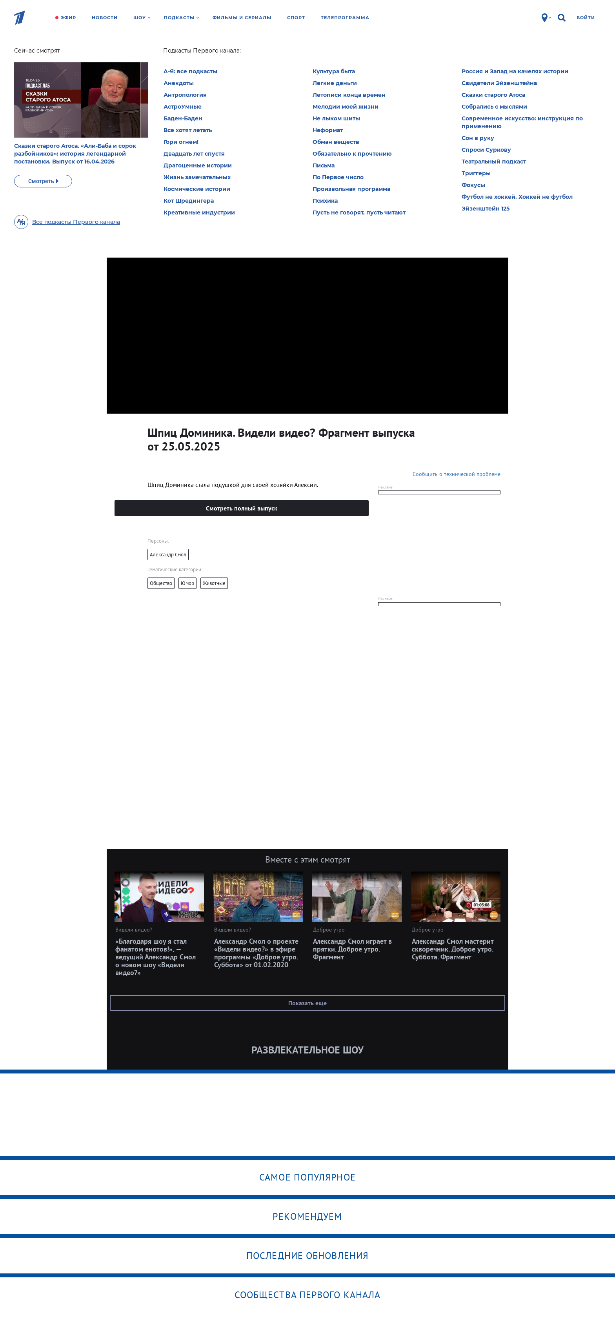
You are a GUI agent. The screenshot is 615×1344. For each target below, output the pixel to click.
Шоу (141, 17)
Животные (214, 583)
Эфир (68, 17)
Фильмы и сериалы (242, 17)
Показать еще (307, 1003)
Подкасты (181, 17)
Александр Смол (168, 554)
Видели (162, 53)
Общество (161, 583)
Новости (105, 17)
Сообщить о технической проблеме (456, 474)
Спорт (296, 17)
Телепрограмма (345, 17)
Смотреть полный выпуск (241, 508)
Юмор (187, 583)
